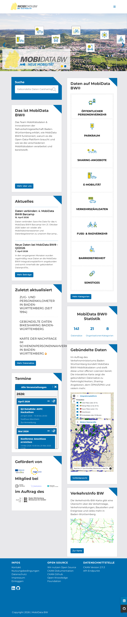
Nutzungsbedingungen (25, 570)
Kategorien (107, 335)
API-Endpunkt (91, 570)
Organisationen (94, 335)
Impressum (18, 577)
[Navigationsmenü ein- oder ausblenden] (114, 7)
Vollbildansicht (79, 478)
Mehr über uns (24, 186)
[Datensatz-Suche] (36, 89)
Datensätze (76, 335)
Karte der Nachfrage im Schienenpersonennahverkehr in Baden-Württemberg (47, 346)
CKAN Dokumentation (60, 570)
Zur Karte (77, 550)
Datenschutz (19, 574)
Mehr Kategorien (80, 296)
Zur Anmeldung (28, 422)
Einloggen (18, 581)
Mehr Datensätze (25, 363)
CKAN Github (55, 574)
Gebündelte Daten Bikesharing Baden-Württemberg (37, 325)
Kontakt (16, 567)
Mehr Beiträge (24, 274)
